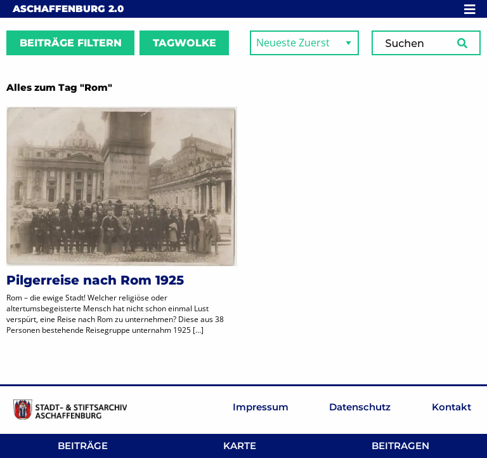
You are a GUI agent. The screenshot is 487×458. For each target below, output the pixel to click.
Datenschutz (360, 407)
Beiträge (83, 446)
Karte (239, 446)
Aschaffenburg (68, 9)
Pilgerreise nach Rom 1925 (95, 280)
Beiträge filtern (71, 43)
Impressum (261, 407)
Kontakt (451, 407)
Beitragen (400, 446)
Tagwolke (184, 43)
